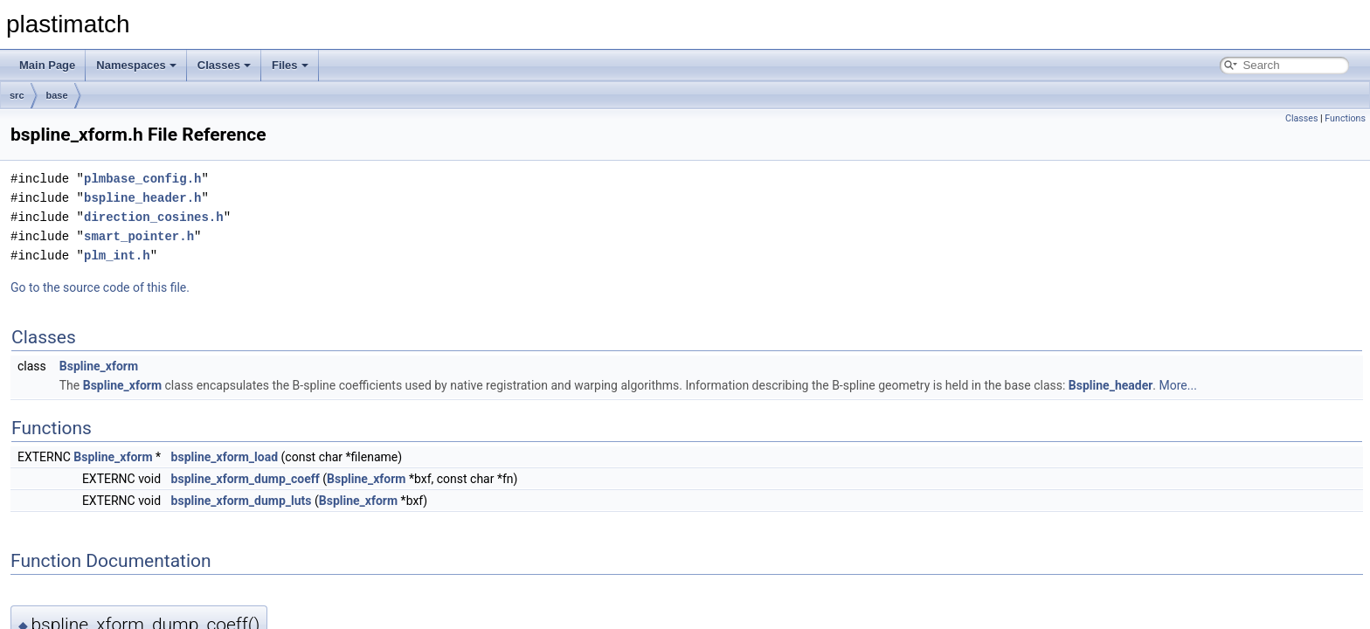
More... (1178, 385)
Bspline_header (1111, 385)
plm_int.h (117, 255)
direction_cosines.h (154, 217)
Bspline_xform (98, 366)
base (57, 95)
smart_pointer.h (139, 236)
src (17, 95)
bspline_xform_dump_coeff (245, 479)
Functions (1345, 118)
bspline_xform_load (225, 457)
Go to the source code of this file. (100, 287)
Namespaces (136, 65)
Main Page (47, 65)
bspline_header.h (142, 198)
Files (290, 65)
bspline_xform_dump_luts (241, 501)
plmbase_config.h (142, 178)
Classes (224, 65)
